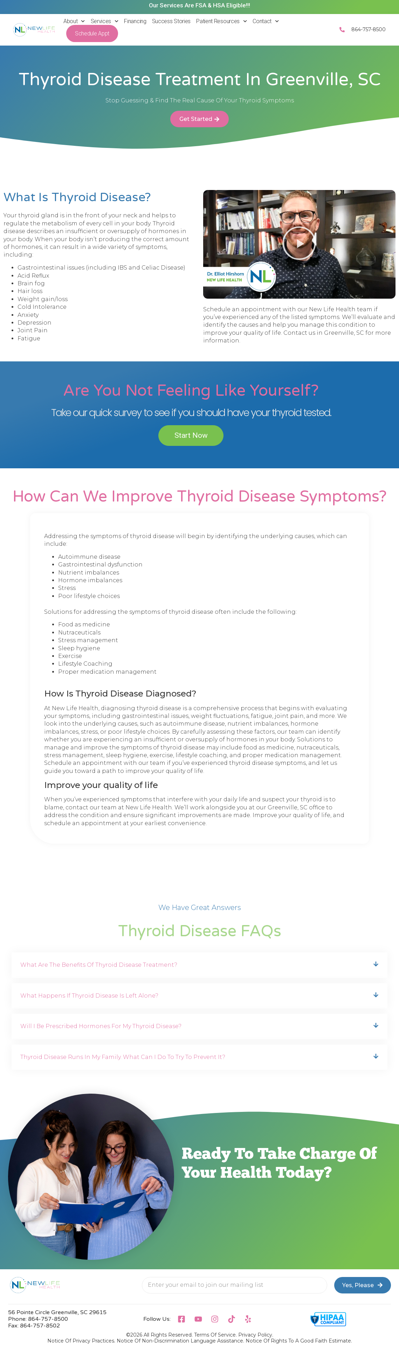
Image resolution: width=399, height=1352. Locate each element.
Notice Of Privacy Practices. (81, 1341)
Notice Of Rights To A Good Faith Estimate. (299, 1341)
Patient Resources (221, 21)
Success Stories (171, 21)
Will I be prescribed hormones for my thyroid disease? (100, 1026)
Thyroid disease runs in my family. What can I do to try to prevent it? (122, 1057)
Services (105, 21)
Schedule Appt (92, 33)
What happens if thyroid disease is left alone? (89, 995)
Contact (266, 21)
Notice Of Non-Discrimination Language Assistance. (180, 1341)
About (74, 21)
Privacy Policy (255, 1335)
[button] (299, 244)
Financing (135, 21)
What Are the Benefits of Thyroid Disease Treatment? (98, 965)
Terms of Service (215, 1335)
